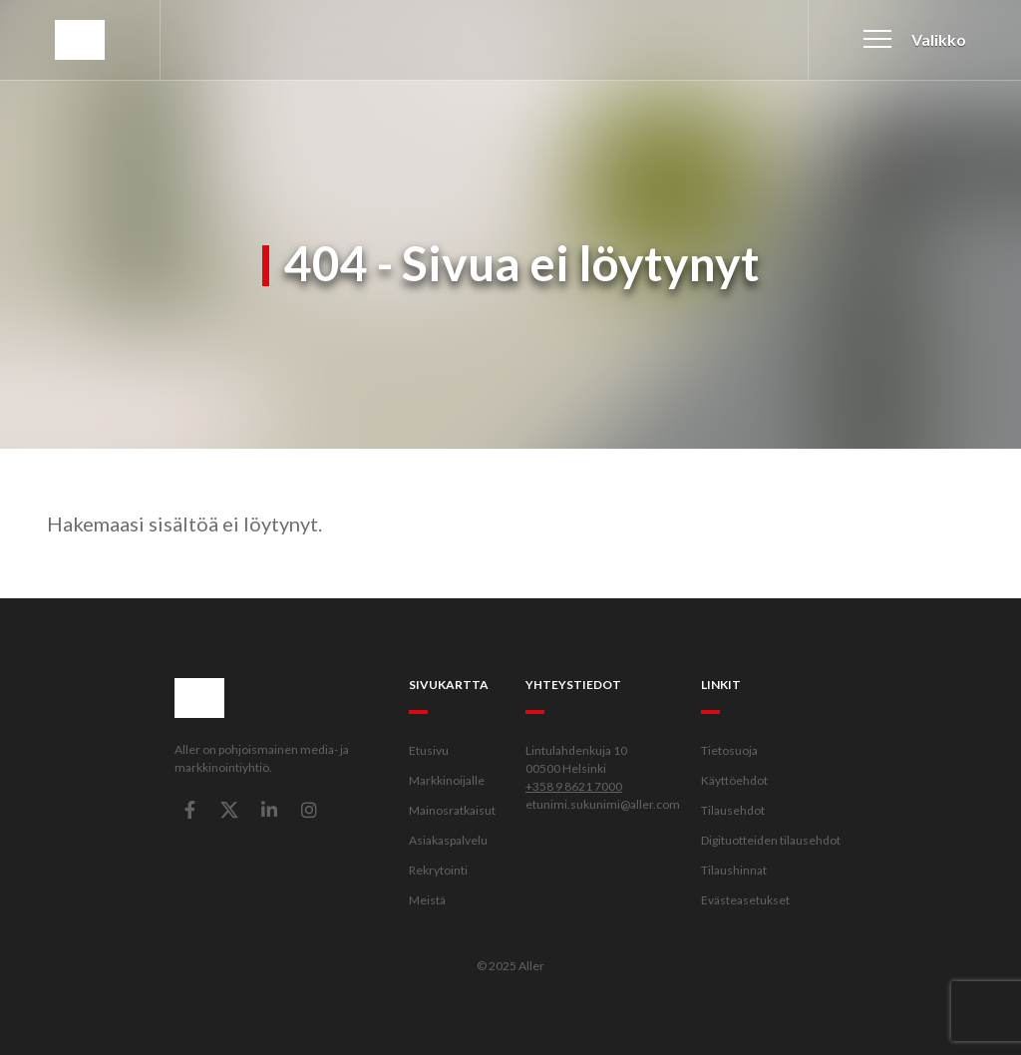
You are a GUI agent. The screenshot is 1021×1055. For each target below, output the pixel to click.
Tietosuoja (729, 750)
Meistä (427, 899)
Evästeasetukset (745, 899)
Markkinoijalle (447, 780)
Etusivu (429, 750)
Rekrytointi (438, 870)
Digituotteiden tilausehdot (771, 840)
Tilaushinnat (734, 870)
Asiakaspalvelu (448, 840)
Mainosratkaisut (452, 810)
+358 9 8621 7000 (573, 786)
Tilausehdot (733, 810)
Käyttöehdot (734, 780)
